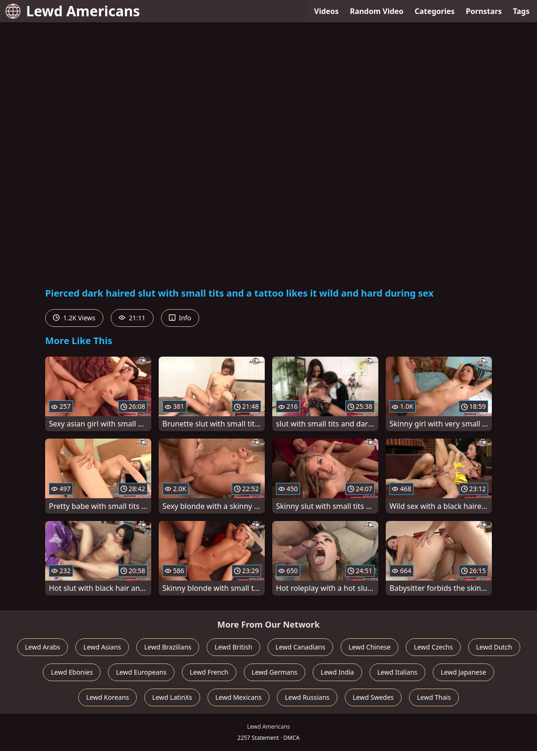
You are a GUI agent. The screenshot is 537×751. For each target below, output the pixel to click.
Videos (326, 11)
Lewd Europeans (141, 672)
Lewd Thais (434, 697)
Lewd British (233, 647)
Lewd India (337, 672)
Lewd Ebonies (72, 672)
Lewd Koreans (107, 697)
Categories (435, 11)
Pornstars (484, 11)
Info (180, 317)
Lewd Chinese (369, 647)
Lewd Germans (274, 672)
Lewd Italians (397, 672)
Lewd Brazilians (167, 647)
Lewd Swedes (373, 697)
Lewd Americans (73, 10)
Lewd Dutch (494, 647)
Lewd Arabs (42, 647)
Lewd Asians (102, 647)
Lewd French (209, 672)
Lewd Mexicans (238, 697)
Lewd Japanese (463, 672)
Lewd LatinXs (172, 697)
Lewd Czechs (433, 647)
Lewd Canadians (300, 647)
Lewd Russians (307, 697)
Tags (521, 11)
